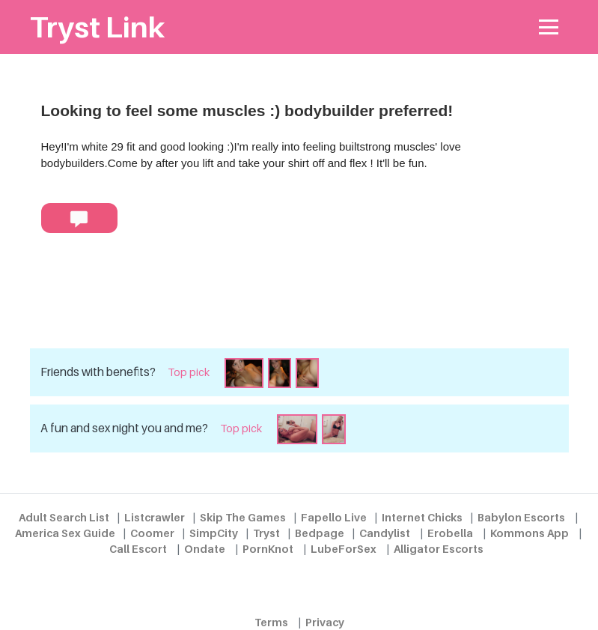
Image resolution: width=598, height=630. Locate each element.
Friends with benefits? (98, 372)
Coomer (152, 533)
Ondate (204, 548)
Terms (271, 622)
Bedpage (319, 533)
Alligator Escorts (438, 548)
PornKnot (267, 548)
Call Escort (138, 548)
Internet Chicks (422, 517)
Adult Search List (64, 517)
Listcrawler (154, 517)
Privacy (324, 622)
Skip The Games (243, 517)
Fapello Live (334, 517)
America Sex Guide (65, 533)
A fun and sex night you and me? (124, 428)
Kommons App (529, 533)
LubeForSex (343, 548)
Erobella (450, 533)
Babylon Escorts (521, 517)
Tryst (266, 533)
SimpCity (213, 533)
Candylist (384, 533)
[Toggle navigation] (549, 27)
